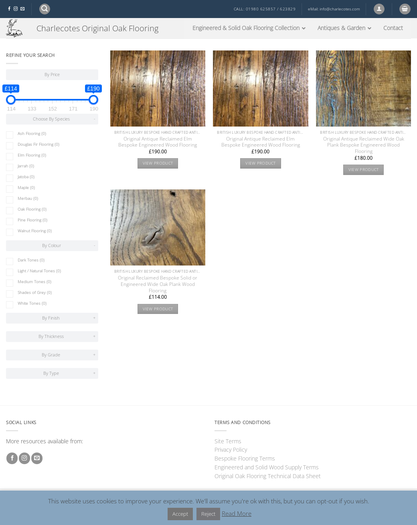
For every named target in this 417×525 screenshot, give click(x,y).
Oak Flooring (32, 209)
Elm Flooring (32, 155)
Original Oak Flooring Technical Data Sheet (268, 476)
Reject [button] (208, 513)
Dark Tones (31, 260)
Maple (26, 187)
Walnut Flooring (35, 230)
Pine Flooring (32, 220)
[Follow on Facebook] (9, 9)
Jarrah (26, 166)
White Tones (32, 303)
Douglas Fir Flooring (38, 144)
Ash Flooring (32, 133)
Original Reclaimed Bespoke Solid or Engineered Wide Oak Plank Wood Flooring (157, 284)
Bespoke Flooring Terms (245, 458)
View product (158, 163)
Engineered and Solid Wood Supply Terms (267, 467)
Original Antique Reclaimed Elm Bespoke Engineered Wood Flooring (157, 142)
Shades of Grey (35, 292)
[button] (44, 9)
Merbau (28, 198)
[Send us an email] (22, 9)
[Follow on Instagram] (16, 9)
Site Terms (228, 441)
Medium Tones (34, 281)
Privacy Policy (231, 449)
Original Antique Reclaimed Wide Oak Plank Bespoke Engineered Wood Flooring (363, 145)
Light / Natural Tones (39, 271)
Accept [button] (180, 513)
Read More (236, 513)
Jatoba (26, 176)
